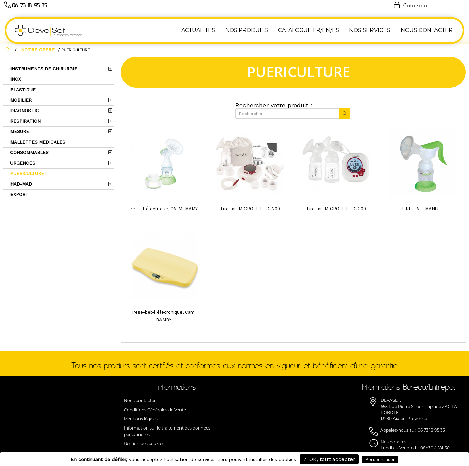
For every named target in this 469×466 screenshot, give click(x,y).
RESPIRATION (25, 121)
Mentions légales (141, 418)
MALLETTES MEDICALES (37, 142)
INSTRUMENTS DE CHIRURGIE (43, 68)
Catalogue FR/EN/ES (309, 30)
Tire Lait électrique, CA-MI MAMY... (164, 208)
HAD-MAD (20, 184)
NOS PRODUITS (248, 30)
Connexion (410, 5)
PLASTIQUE (22, 89)
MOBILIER (20, 100)
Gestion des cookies (144, 443)
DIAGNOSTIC (24, 110)
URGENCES (22, 163)
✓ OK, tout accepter (329, 459)
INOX (15, 79)
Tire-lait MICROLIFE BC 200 (250, 208)
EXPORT (18, 194)
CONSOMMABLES (29, 152)
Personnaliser (380, 459)
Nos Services (371, 30)
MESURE (19, 131)
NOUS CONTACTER (428, 30)
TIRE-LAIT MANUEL (422, 208)
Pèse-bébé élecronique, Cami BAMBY (164, 316)
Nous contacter (140, 400)
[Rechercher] (287, 113)
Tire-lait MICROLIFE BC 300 (336, 208)
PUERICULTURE (26, 173)
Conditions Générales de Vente (155, 409)
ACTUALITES (199, 30)
